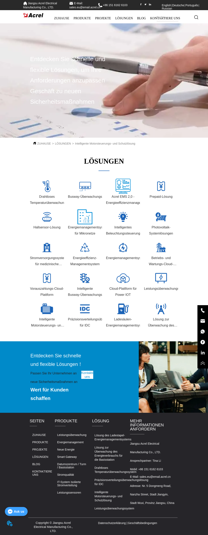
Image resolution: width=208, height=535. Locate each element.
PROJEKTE (103, 18)
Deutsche (178, 5)
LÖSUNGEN (124, 18)
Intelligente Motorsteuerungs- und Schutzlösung (105, 143)
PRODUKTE (82, 18)
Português (191, 5)
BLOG (141, 18)
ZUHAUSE (61, 18)
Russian (167, 8)
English (166, 5)
